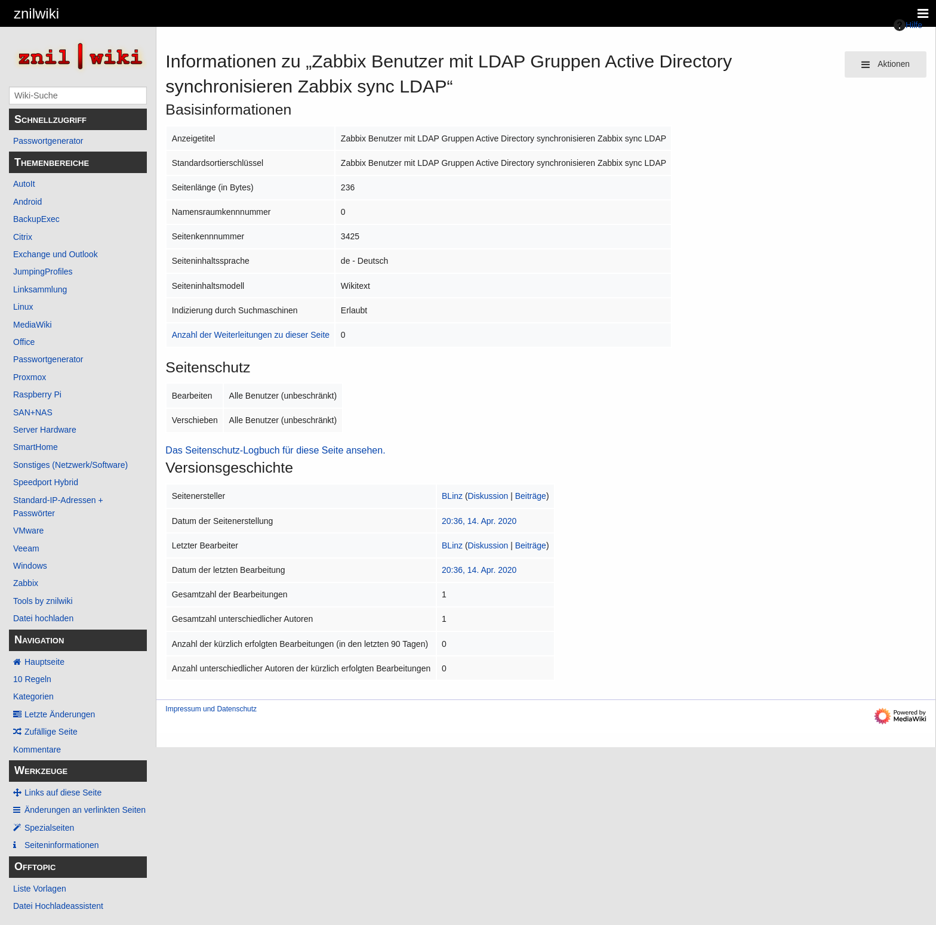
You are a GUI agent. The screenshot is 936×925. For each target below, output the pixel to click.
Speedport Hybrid (45, 482)
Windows (30, 566)
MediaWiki (32, 324)
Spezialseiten (49, 827)
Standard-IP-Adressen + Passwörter (58, 506)
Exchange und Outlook (55, 254)
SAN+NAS (33, 412)
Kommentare (37, 749)
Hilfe (908, 25)
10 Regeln (32, 679)
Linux (23, 307)
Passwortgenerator (48, 141)
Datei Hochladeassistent (58, 906)
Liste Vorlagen (39, 888)
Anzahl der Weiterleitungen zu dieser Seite (251, 335)
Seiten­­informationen (61, 845)
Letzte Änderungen (59, 714)
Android (27, 201)
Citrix (22, 237)
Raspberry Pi (37, 394)
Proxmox (29, 377)
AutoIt (24, 184)
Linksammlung (40, 289)
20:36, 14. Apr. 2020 (479, 521)
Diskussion (488, 496)
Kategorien (33, 696)
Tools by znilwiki (43, 601)
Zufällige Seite (51, 731)
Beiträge (530, 496)
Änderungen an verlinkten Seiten (85, 810)
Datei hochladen (43, 618)
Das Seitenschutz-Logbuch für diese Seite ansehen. (275, 450)
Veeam (26, 548)
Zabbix (25, 583)
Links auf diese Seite (62, 792)
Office (24, 342)
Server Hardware (44, 429)
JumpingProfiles (43, 271)
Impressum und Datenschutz (211, 709)
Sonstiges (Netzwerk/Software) (70, 465)
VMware (28, 530)
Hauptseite (44, 662)
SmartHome (35, 447)
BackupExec (36, 219)
